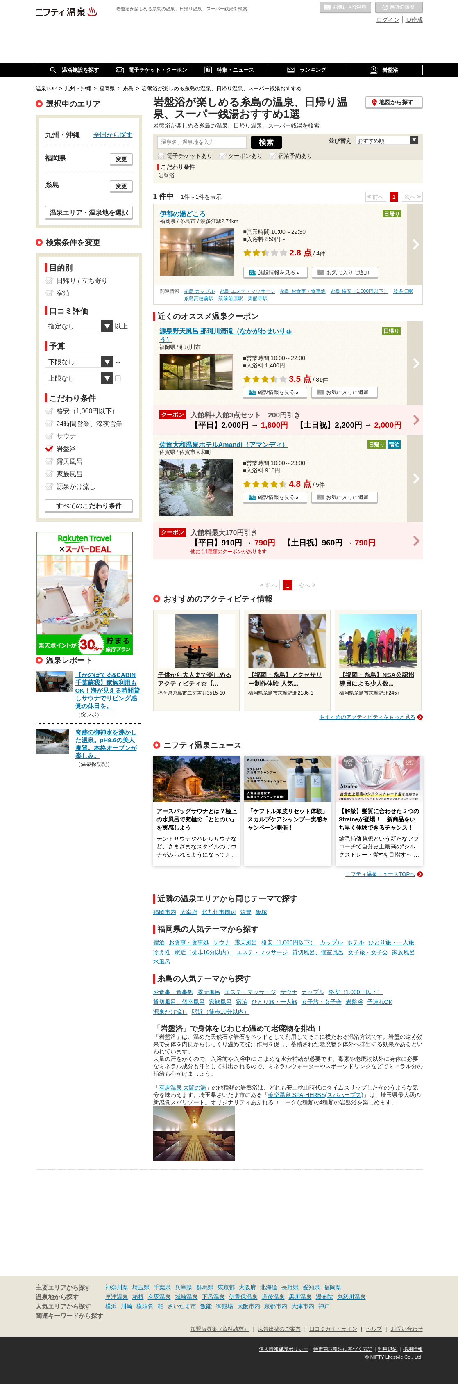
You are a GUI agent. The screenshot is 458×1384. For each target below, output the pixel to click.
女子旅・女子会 (368, 952)
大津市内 (302, 1306)
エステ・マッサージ (262, 952)
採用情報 (413, 1349)
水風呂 (161, 961)
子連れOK (379, 1002)
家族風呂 (403, 952)
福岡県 (332, 1287)
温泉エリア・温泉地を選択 (89, 212)
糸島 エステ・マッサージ (247, 291)
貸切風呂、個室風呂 (318, 952)
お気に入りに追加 (347, 272)
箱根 (138, 1296)
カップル (331, 942)
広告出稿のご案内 (279, 1329)
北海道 (268, 1287)
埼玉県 (141, 1287)
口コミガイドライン (333, 1329)
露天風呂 (245, 942)
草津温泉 (116, 1296)
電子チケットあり (190, 156)
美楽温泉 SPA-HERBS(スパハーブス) (315, 1095)
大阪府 (247, 1287)
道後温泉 (273, 1296)
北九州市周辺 (219, 912)
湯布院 (324, 1296)
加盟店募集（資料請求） (219, 1329)
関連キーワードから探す (69, 1316)
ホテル (355, 942)
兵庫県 (183, 1287)
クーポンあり (245, 156)
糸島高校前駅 (198, 298)
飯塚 (261, 912)
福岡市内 (164, 912)
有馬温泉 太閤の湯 (182, 1087)
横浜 (111, 1306)
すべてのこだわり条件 (89, 505)
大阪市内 (248, 1306)
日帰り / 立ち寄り (82, 280)
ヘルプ (374, 1329)
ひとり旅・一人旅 (391, 942)
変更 (121, 159)
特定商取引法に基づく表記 (342, 1349)
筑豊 (246, 912)
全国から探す (113, 134)
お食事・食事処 (189, 942)
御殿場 (224, 1306)
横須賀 (145, 1306)
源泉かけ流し (170, 1011)
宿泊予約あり (295, 156)
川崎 (126, 1306)
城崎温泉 (186, 1296)
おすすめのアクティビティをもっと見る (367, 717)
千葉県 (162, 1287)
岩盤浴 (354, 1002)
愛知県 (311, 1287)
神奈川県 (116, 1287)
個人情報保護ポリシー (283, 1349)
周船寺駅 (258, 298)
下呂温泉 (213, 1296)
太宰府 (188, 912)
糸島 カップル (199, 291)
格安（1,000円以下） (288, 942)
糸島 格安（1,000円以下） (359, 291)
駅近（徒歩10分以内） (204, 952)
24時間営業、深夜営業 (90, 423)
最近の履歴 (399, 8)
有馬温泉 (159, 1296)
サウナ (221, 942)
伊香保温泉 (243, 1296)
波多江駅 (403, 291)
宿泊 (159, 942)
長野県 (290, 1287)
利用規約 (387, 1349)
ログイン (387, 19)
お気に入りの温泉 (345, 8)
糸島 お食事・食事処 (302, 291)
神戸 (324, 1306)
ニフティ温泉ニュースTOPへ (380, 874)
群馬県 (204, 1287)
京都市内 (275, 1306)
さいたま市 (182, 1306)
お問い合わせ (407, 1329)
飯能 (206, 1306)
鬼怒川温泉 (351, 1296)
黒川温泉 (300, 1296)
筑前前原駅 (230, 298)
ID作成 (414, 19)
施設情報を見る (276, 272)
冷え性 (161, 952)
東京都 (226, 1287)
